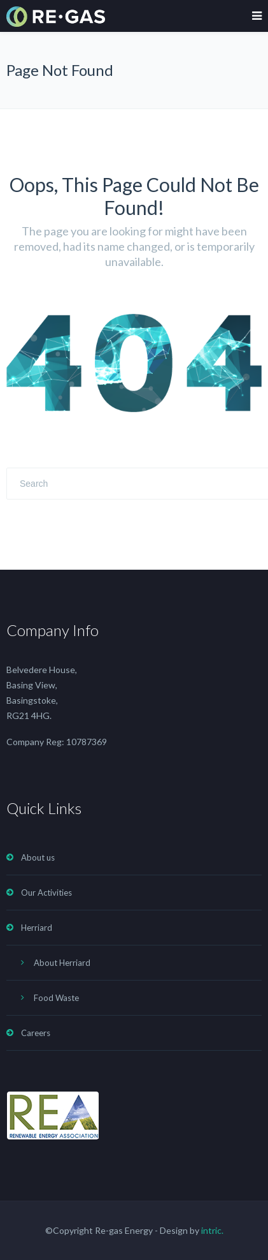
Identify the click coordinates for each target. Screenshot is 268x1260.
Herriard (36, 928)
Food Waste (56, 998)
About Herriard (62, 963)
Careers (35, 1033)
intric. (212, 1230)
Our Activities (46, 892)
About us (38, 857)
